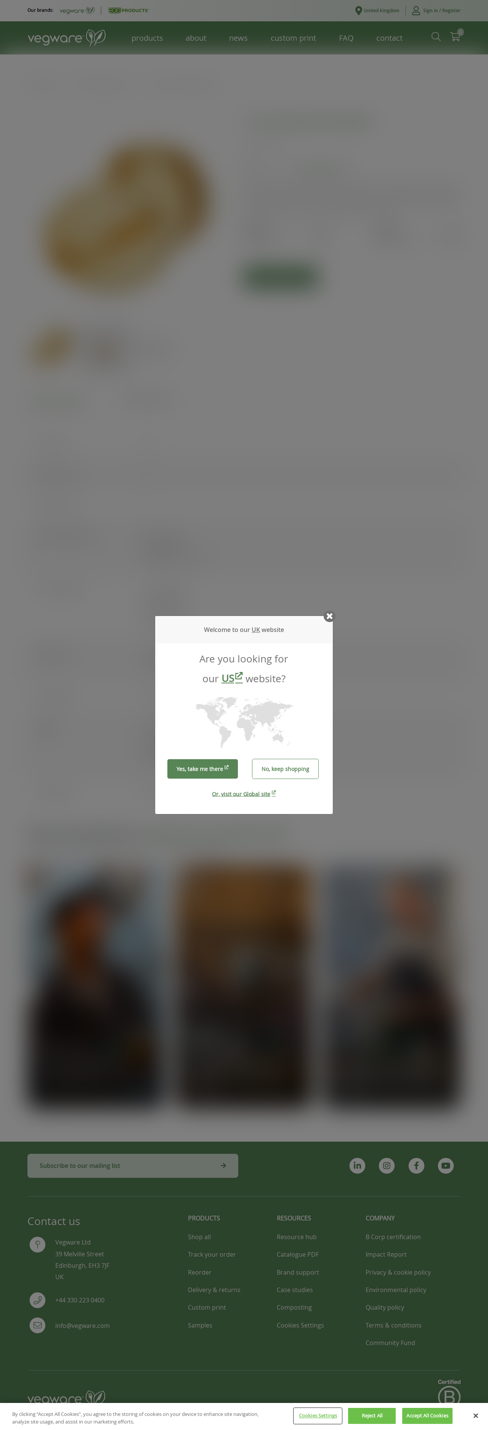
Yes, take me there (200, 769)
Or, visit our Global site (241, 793)
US (228, 678)
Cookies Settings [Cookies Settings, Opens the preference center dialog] (318, 1422)
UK (256, 629)
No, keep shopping (285, 769)
